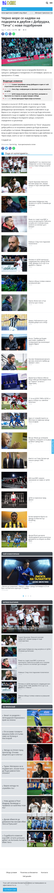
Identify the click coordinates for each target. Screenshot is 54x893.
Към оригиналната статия (26, 144)
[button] (47, 2)
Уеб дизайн (27, 876)
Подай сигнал (53, 446)
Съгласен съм (10, 890)
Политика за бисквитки (29, 872)
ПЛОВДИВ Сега (27, 857)
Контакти (44, 872)
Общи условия (11, 872)
